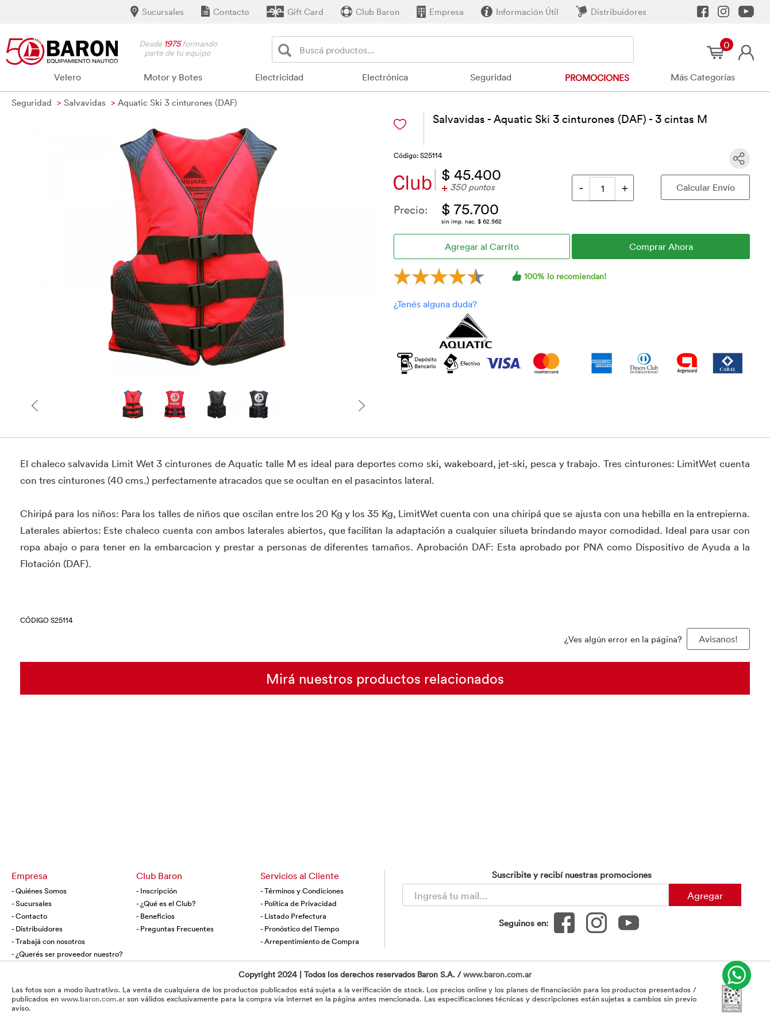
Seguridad (490, 77)
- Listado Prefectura (293, 916)
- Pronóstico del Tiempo (299, 928)
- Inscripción (156, 890)
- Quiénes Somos (39, 890)
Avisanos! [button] (718, 639)
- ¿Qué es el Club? (166, 903)
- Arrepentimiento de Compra (309, 941)
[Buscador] (464, 49)
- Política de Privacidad (298, 903)
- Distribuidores (37, 928)
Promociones (597, 77)
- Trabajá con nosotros (48, 941)
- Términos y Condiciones (302, 890)
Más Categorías (703, 77)
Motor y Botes (173, 77)
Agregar (705, 895)
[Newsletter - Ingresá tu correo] (535, 895)
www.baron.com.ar (497, 974)
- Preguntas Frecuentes (175, 928)
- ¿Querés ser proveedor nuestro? (67, 954)
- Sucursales (31, 903)
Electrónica (385, 77)
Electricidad (279, 77)
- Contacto (29, 916)
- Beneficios (155, 916)
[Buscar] (287, 50)
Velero (67, 77)
